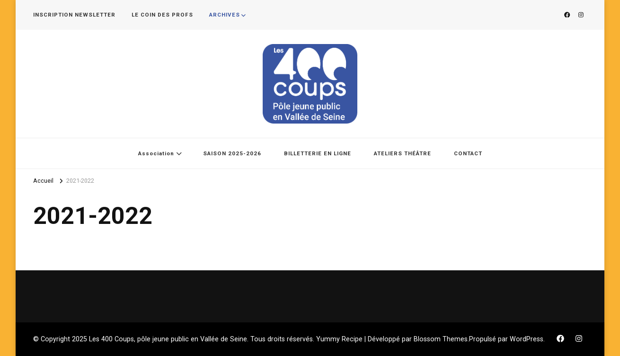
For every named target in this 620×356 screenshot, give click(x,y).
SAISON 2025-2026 (232, 153)
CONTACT (468, 153)
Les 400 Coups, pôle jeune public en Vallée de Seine (168, 339)
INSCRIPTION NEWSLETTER (74, 14)
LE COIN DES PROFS (162, 14)
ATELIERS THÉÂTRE (402, 153)
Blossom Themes (441, 339)
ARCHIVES (224, 14)
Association (156, 153)
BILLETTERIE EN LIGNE (317, 153)
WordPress (526, 339)
